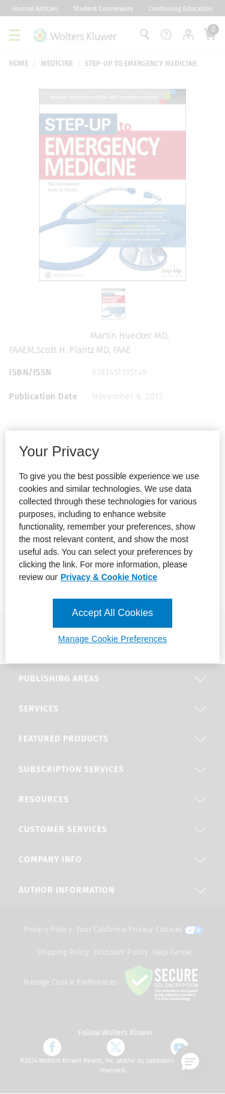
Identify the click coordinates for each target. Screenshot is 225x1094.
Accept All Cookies (112, 613)
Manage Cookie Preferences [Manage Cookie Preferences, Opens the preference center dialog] (112, 639)
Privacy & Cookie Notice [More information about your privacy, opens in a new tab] (109, 577)
